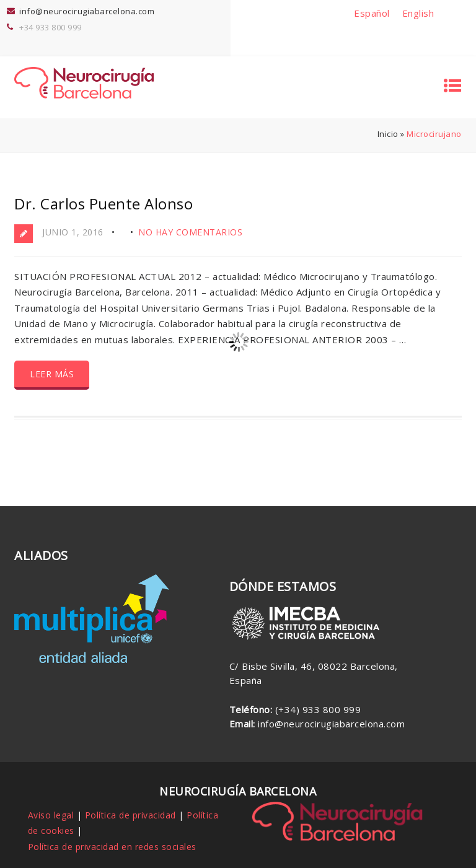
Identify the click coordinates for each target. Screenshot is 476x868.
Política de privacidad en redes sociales (112, 847)
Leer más (52, 374)
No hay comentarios (190, 232)
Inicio (388, 133)
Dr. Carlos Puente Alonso (103, 203)
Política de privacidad (130, 815)
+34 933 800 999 (50, 27)
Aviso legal (51, 815)
